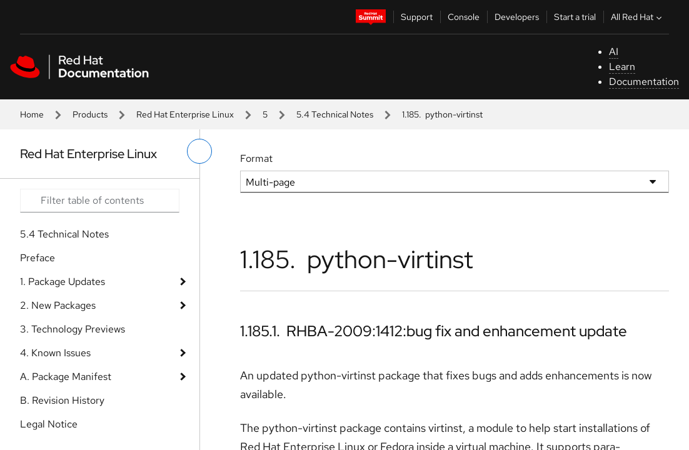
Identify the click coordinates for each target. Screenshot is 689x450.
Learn (622, 66)
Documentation (644, 81)
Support (417, 16)
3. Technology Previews (72, 329)
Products (90, 114)
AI (613, 51)
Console (464, 16)
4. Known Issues (55, 352)
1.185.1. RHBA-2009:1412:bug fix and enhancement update (433, 331)
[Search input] (99, 200)
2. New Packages (58, 305)
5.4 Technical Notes (334, 114)
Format (256, 158)
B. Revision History (62, 400)
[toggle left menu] (199, 151)
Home (32, 114)
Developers (517, 16)
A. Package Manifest (65, 376)
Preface (37, 257)
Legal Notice (49, 424)
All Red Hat (638, 16)
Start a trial (575, 16)
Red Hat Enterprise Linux (185, 114)
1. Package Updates (62, 281)
